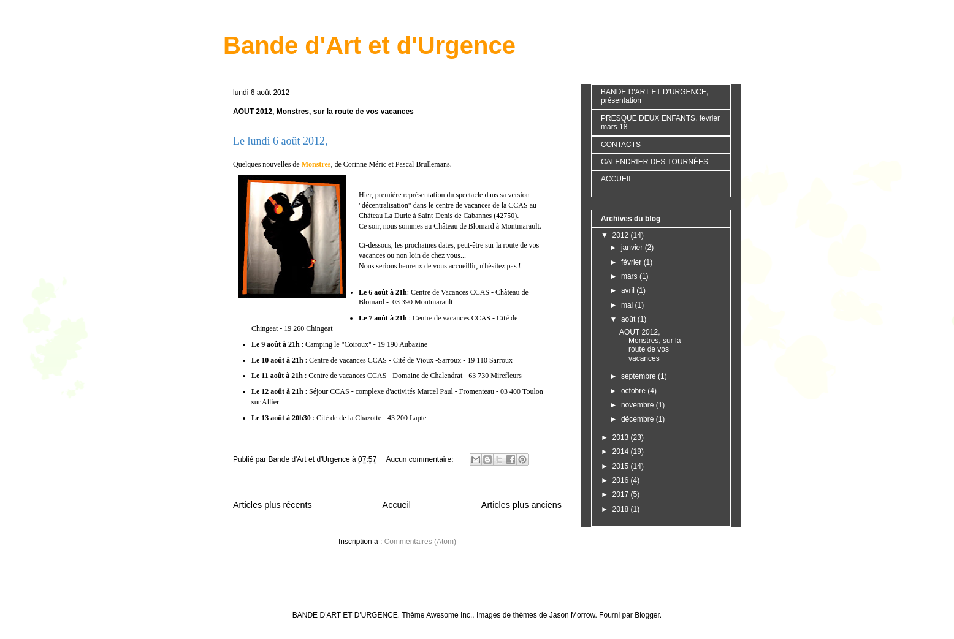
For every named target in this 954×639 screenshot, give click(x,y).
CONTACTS (621, 144)
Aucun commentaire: (420, 459)
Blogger (647, 615)
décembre (638, 419)
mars (630, 276)
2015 (621, 466)
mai (628, 305)
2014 (621, 451)
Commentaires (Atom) (420, 541)
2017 (621, 494)
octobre (634, 391)
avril (628, 290)
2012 (621, 235)
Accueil (397, 505)
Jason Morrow (572, 615)
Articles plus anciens (521, 505)
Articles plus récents (272, 505)
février (632, 262)
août (629, 319)
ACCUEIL (617, 179)
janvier (633, 247)
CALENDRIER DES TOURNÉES (654, 161)
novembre (638, 405)
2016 (621, 480)
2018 (621, 509)
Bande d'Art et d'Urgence (369, 45)
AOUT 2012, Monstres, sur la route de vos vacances (323, 111)
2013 (621, 437)
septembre (639, 376)
